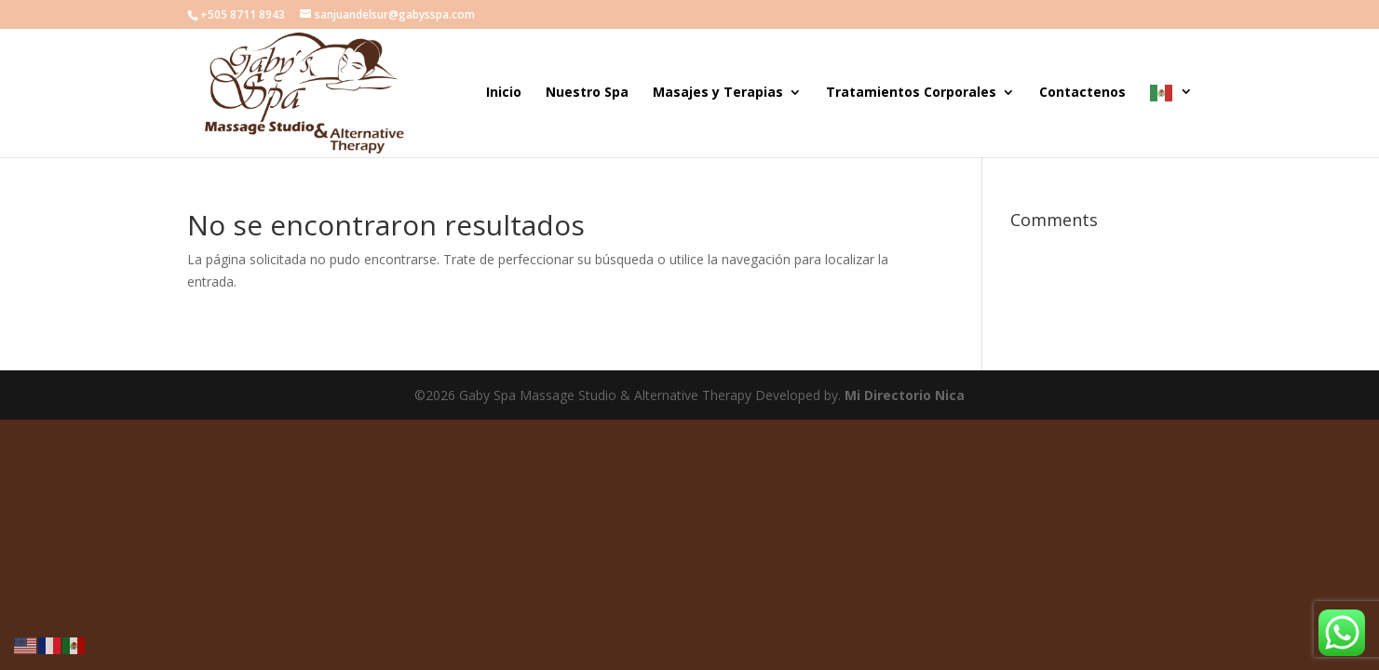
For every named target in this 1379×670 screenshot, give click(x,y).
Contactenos (1082, 93)
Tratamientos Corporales (911, 93)
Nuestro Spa (587, 93)
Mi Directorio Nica (905, 395)
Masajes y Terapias (718, 93)
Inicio (503, 93)
